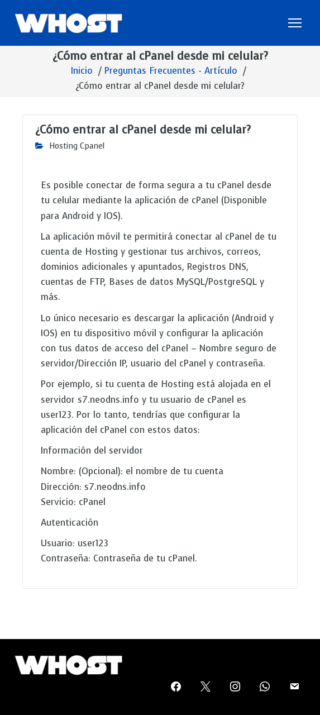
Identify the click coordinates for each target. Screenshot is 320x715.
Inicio (82, 71)
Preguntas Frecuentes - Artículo (170, 71)
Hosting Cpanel (76, 146)
